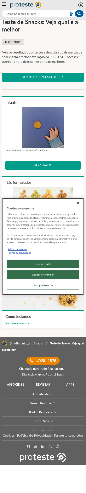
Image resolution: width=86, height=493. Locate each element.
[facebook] (28, 447)
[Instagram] (57, 447)
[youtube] (35, 447)
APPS (70, 384)
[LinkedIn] (42, 447)
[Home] (4, 343)
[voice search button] (69, 13)
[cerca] (30, 13)
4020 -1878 (43, 360)
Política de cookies (17, 249)
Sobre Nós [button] (43, 421)
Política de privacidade (19, 252)
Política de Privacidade (34, 435)
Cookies (9, 435)
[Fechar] (78, 203)
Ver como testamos (16, 323)
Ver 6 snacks (43, 165)
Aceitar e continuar (43, 274)
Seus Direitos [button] (43, 403)
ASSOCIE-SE (15, 384)
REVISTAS (43, 384)
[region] (43, 246)
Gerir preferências (43, 285)
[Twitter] (50, 447)
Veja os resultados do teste (43, 77)
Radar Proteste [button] (43, 412)
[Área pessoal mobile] (81, 5)
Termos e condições (68, 435)
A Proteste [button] (43, 394)
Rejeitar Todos (43, 264)
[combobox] (43, 13)
